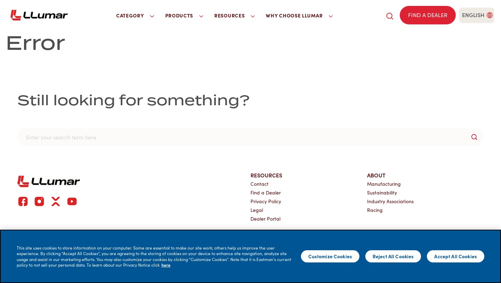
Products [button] (184, 15)
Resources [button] (234, 15)
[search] (390, 15)
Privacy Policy (265, 201)
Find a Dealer (265, 192)
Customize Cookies (330, 256)
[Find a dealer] (427, 15)
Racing (375, 210)
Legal (256, 210)
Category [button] (135, 15)
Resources (266, 175)
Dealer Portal (265, 218)
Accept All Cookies (455, 256)
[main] (250, 256)
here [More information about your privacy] (165, 265)
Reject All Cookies (393, 256)
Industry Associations (390, 201)
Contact (259, 184)
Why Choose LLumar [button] (299, 15)
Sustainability (382, 192)
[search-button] (474, 137)
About (376, 175)
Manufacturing (384, 184)
